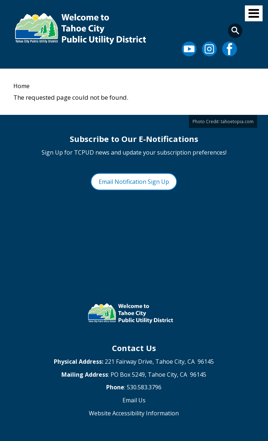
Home (21, 86)
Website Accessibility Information (134, 413)
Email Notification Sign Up (134, 182)
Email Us (134, 400)
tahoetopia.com (237, 121)
